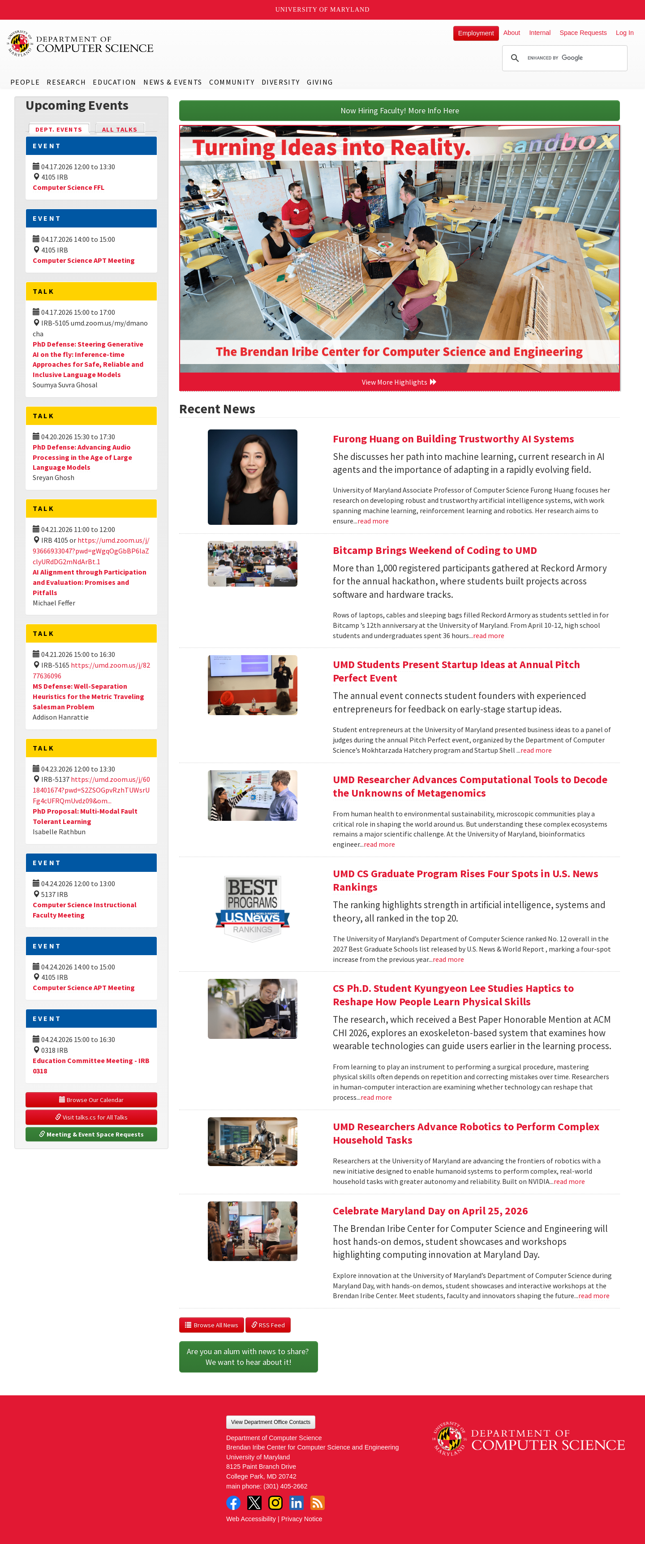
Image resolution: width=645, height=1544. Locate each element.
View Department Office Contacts (270, 1422)
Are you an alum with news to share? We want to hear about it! (248, 1356)
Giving (320, 81)
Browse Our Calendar (91, 1100)
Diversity (281, 81)
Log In (625, 32)
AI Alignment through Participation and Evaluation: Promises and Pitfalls (89, 582)
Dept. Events (62, 128)
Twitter (254, 1503)
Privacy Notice (301, 1519)
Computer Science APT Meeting (84, 260)
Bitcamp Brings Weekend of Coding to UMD (435, 550)
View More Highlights (399, 381)
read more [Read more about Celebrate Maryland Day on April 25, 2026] (594, 1295)
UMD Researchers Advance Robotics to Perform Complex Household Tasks (466, 1133)
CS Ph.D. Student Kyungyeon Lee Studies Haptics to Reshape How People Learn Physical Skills (453, 994)
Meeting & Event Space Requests (91, 1134)
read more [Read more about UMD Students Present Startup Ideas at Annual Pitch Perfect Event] (536, 750)
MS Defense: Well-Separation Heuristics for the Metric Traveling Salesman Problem (88, 696)
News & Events (172, 81)
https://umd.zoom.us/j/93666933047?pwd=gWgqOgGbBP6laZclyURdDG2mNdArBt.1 (91, 551)
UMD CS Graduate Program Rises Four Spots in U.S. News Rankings (465, 880)
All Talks (120, 129)
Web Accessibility (251, 1519)
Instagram (275, 1503)
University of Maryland (322, 9)
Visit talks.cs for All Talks (91, 1117)
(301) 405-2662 (285, 1486)
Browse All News (211, 1325)
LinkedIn (296, 1503)
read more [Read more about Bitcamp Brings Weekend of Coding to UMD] (488, 635)
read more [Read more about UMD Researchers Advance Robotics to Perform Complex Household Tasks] (569, 1181)
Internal (539, 32)
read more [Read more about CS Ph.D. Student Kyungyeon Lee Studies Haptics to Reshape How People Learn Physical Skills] (376, 1097)
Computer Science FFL (68, 187)
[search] (563, 58)
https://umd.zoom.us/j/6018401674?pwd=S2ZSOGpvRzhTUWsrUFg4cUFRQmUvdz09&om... (91, 790)
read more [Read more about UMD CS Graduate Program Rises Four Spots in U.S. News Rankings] (448, 959)
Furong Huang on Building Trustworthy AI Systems (453, 439)
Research (66, 81)
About (511, 32)
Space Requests (583, 32)
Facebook (233, 1503)
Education (114, 81)
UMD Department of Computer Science (81, 43)
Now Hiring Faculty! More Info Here (399, 110)
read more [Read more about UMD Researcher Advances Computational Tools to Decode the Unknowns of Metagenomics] (379, 844)
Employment (476, 33)
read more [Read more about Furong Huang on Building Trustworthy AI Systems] (373, 520)
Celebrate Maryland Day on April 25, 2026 (430, 1211)
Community (231, 81)
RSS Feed (268, 1325)
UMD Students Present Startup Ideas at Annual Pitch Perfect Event (456, 671)
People (25, 81)
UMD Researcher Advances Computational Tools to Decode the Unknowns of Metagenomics (470, 786)
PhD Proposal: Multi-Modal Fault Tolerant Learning (85, 816)
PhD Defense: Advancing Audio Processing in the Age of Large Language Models (82, 457)
